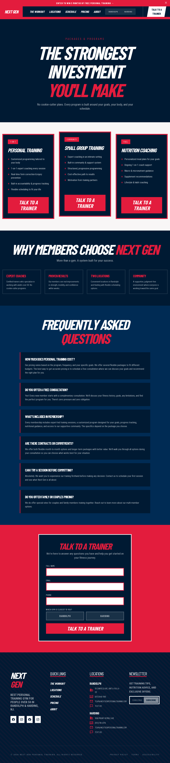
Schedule (70, 11)
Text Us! (98, 705)
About (97, 11)
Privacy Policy (119, 754)
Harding (128, 11)
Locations (55, 11)
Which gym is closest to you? (59, 609)
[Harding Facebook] (30, 719)
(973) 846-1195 (100, 696)
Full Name (50, 566)
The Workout (37, 11)
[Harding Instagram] (38, 719)
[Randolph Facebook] (13, 719)
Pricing (85, 11)
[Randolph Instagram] (21, 719)
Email (48, 580)
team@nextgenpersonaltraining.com (111, 701)
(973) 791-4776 (100, 722)
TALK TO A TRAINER (28, 205)
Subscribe (151, 700)
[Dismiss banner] (166, 3)
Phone (49, 595)
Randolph (113, 11)
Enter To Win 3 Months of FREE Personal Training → (85, 3)
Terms (135, 754)
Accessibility (151, 754)
